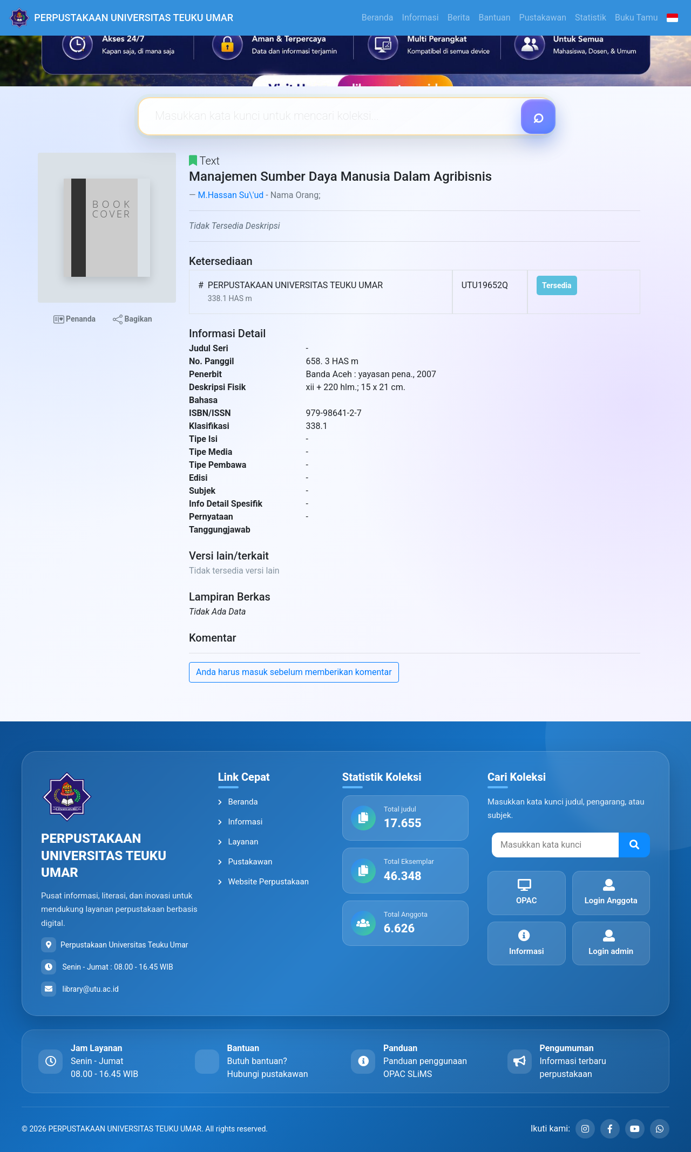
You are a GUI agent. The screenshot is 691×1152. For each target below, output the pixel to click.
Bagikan (132, 319)
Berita (459, 17)
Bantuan (494, 17)
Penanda (74, 319)
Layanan (238, 842)
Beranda (378, 17)
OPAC (524, 892)
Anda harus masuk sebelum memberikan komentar (294, 672)
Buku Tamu (636, 17)
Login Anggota (609, 892)
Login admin (609, 943)
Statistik (590, 17)
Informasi (420, 17)
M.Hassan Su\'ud (230, 195)
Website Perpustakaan (263, 882)
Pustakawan (542, 17)
